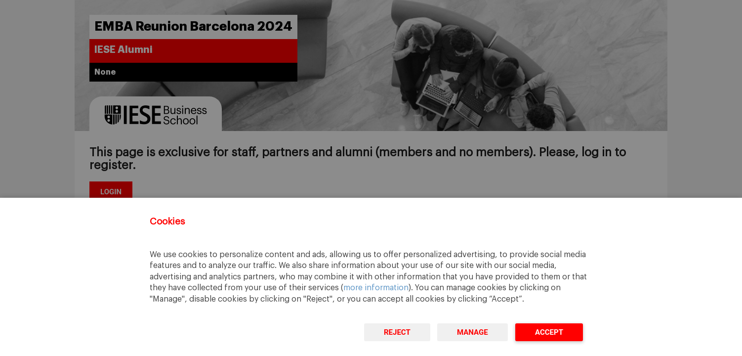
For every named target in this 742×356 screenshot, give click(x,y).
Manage (472, 332)
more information (376, 288)
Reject (397, 332)
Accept (549, 332)
